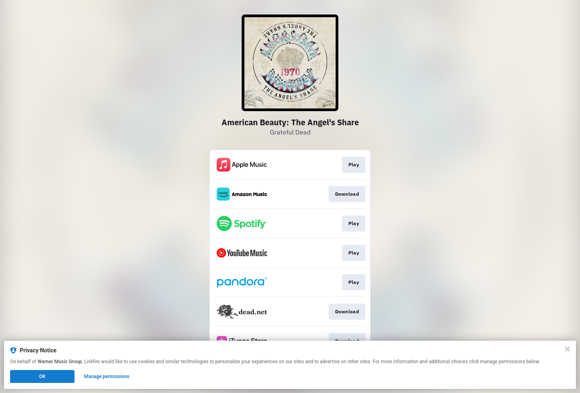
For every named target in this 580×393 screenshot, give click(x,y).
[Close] (567, 349)
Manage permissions (107, 376)
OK (42, 376)
